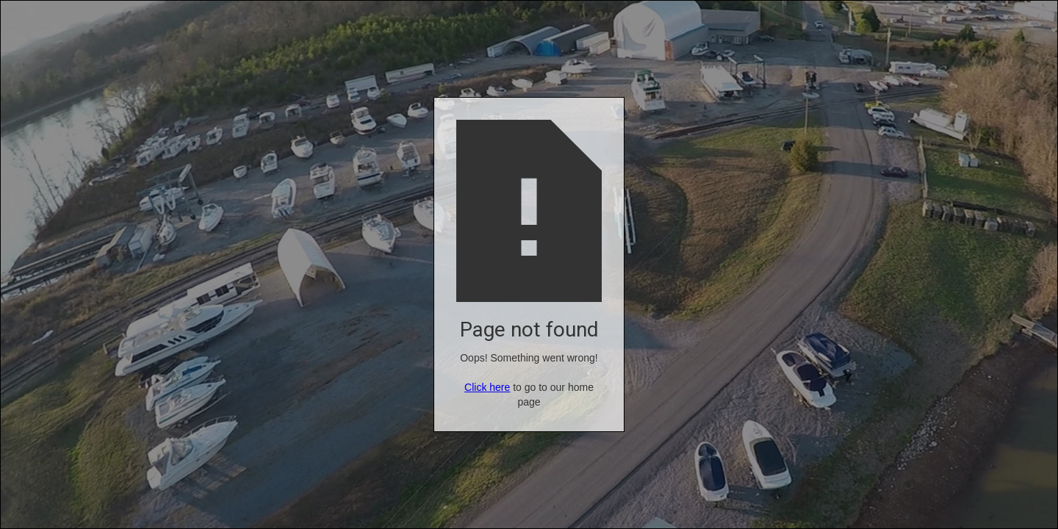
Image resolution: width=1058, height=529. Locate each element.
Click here (487, 387)
